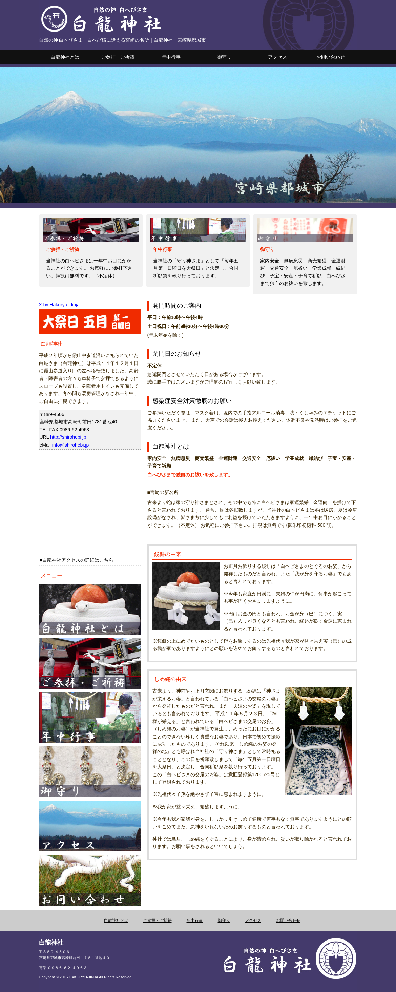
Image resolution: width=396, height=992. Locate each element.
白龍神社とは (65, 57)
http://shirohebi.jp (68, 437)
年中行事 (171, 57)
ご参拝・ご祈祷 (117, 57)
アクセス (277, 57)
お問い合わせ (330, 57)
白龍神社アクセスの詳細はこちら (77, 560)
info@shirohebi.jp (70, 445)
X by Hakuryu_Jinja (59, 304)
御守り (224, 57)
